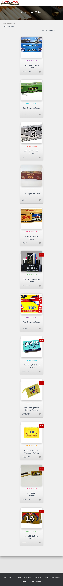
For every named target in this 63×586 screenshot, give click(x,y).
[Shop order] (51, 30)
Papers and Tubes (31, 60)
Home (4, 23)
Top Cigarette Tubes (31, 322)
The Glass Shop (55, 577)
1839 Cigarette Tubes (31, 194)
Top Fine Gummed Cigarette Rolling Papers (31, 453)
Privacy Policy (38, 577)
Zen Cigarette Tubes (31, 108)
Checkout (12, 577)
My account (27, 577)
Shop (46, 577)
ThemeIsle (38, 581)
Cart (4, 577)
